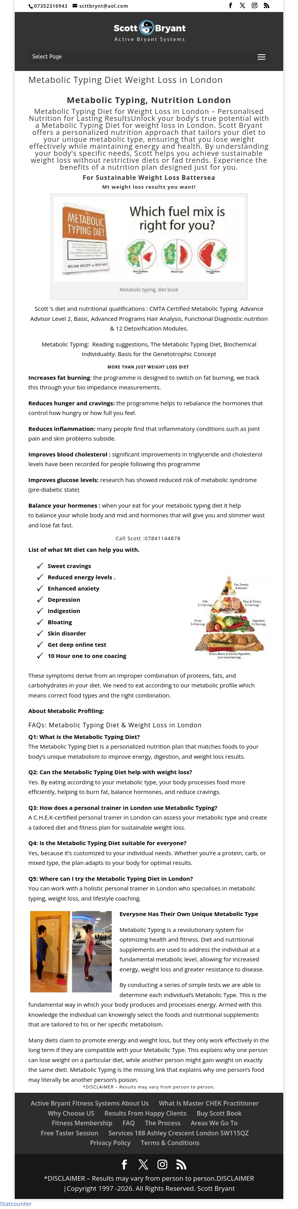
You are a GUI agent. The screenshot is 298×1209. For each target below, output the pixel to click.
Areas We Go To (214, 1123)
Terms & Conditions (170, 1142)
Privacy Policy (110, 1142)
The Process (163, 1123)
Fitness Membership (82, 1123)
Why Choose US (71, 1113)
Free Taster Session (70, 1133)
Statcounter (16, 1203)
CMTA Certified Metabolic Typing (193, 308)
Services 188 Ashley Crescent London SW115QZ (179, 1133)
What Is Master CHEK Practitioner (208, 1103)
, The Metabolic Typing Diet (183, 344)
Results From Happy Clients (145, 1113)
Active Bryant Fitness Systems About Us (90, 1103)
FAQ (129, 1123)
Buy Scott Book (219, 1113)
